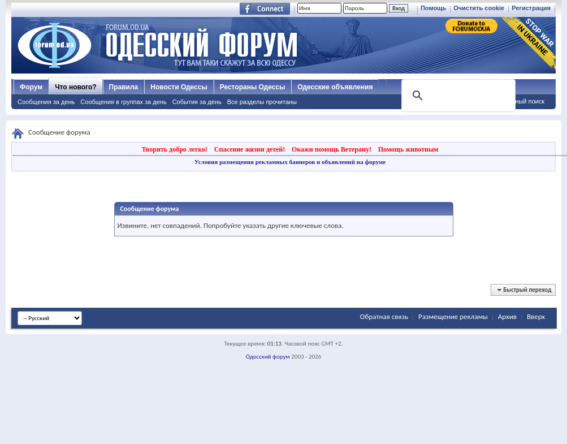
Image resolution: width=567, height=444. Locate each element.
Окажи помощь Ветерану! (331, 149)
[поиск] (457, 95)
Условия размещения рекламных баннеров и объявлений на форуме (290, 161)
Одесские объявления (335, 87)
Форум (31, 87)
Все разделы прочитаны (262, 101)
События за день (197, 101)
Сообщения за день (46, 101)
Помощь (433, 8)
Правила (123, 87)
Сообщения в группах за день (123, 101)
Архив (507, 316)
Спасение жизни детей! (249, 149)
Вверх (536, 316)
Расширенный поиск (515, 101)
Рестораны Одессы (252, 87)
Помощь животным (408, 149)
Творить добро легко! (174, 149)
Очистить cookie (478, 8)
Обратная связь (384, 316)
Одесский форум (268, 356)
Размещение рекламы (453, 316)
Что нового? (75, 87)
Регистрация (531, 8)
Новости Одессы (178, 87)
